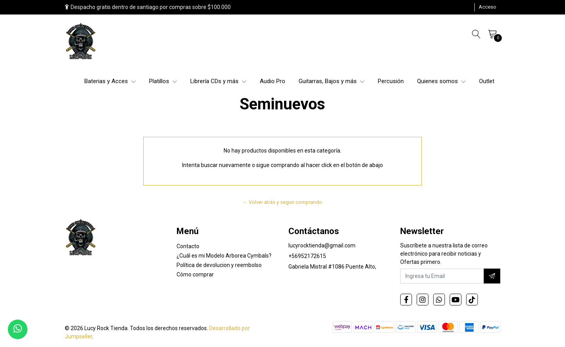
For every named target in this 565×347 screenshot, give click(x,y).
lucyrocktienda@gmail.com (321, 245)
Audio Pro (272, 81)
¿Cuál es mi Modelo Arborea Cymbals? (224, 256)
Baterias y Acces (110, 81)
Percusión (391, 81)
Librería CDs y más (218, 81)
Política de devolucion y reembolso (219, 265)
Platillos (163, 81)
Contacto (188, 246)
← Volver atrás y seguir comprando (283, 202)
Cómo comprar (195, 274)
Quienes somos (441, 81)
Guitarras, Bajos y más (332, 81)
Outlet (486, 81)
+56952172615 (307, 256)
